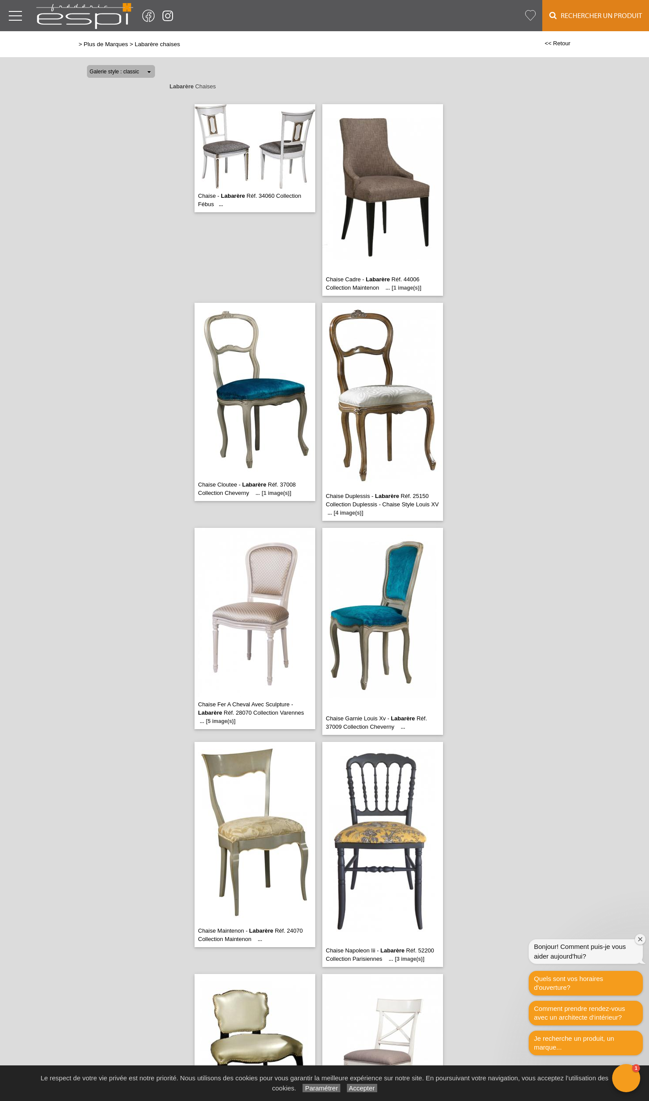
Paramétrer (321, 1088)
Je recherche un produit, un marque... (574, 1043)
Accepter (362, 1088)
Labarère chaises (157, 44)
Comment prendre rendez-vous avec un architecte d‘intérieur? (579, 1013)
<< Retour (557, 43)
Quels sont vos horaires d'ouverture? (568, 983)
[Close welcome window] (640, 939)
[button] (626, 1078)
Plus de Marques (106, 44)
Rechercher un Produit (595, 15)
